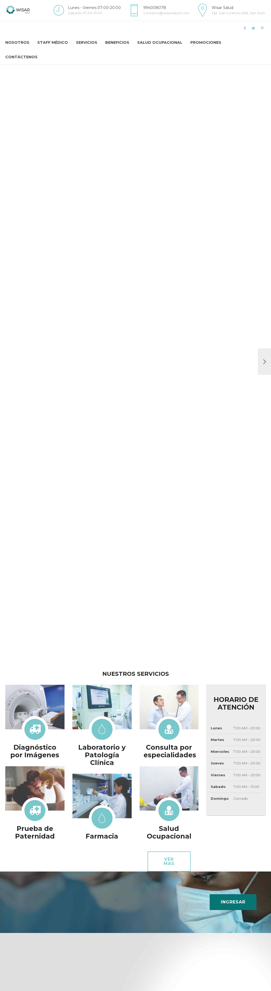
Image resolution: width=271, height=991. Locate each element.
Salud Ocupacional (159, 42)
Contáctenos (21, 57)
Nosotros (17, 42)
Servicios (86, 42)
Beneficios (117, 42)
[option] (135, 361)
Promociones (205, 42)
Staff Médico (52, 42)
